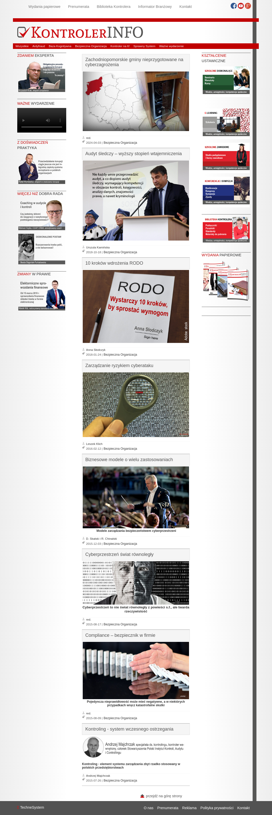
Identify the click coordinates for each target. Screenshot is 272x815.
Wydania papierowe (44, 7)
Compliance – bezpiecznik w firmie (120, 635)
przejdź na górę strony (161, 796)
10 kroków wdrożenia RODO (114, 263)
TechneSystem (30, 807)
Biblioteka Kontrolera (113, 7)
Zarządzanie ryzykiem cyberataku (119, 365)
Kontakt (185, 7)
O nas (148, 808)
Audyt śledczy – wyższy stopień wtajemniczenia (133, 153)
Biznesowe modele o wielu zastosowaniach (129, 459)
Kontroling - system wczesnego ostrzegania (129, 729)
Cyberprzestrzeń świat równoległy (119, 554)
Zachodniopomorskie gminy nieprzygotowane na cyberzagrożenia (134, 62)
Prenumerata (78, 7)
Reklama (189, 808)
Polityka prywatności (216, 808)
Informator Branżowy (155, 7)
